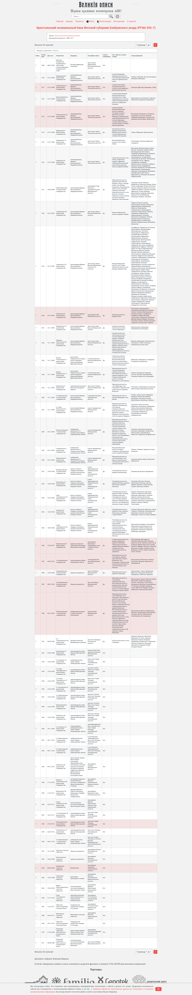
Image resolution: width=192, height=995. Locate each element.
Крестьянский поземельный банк (67, 36)
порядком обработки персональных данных (111, 989)
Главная (59, 21)
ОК (158, 989)
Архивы (69, 21)
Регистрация (104, 21)
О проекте (131, 21)
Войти (90, 21)
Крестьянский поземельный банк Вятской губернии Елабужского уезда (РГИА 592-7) (96, 27)
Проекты (79, 21)
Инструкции (119, 21)
